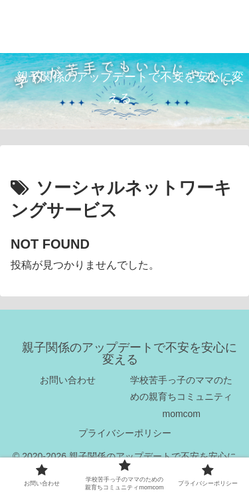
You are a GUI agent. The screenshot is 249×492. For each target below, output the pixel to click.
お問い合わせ (68, 380)
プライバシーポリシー (124, 433)
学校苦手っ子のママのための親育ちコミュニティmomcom (181, 396)
